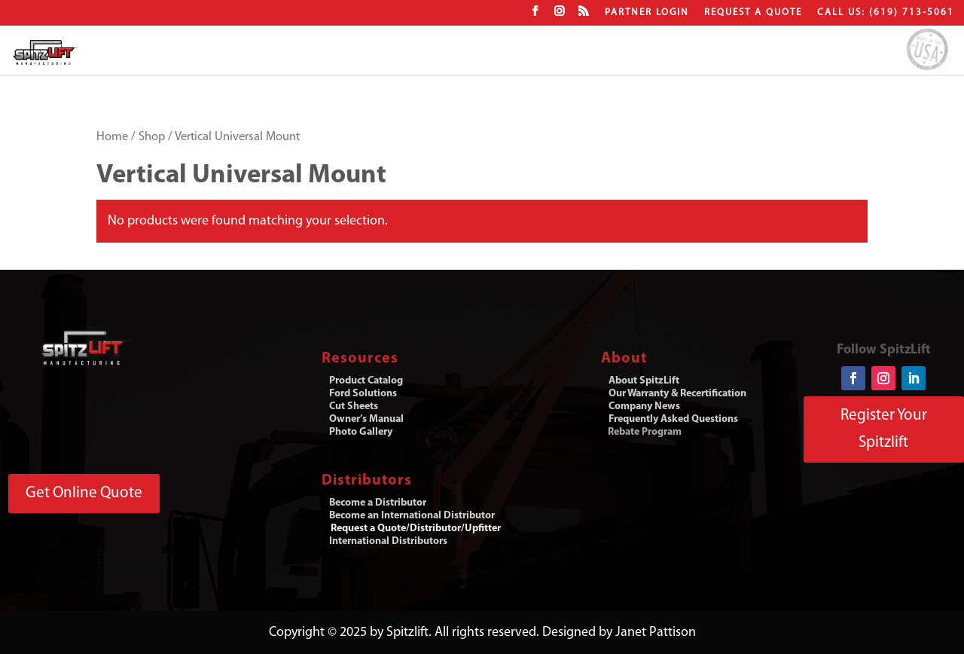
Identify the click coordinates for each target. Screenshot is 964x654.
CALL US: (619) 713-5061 (885, 12)
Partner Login (647, 12)
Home (112, 137)
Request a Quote (753, 12)
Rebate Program (645, 432)
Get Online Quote (84, 493)
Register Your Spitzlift (883, 429)
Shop (152, 137)
